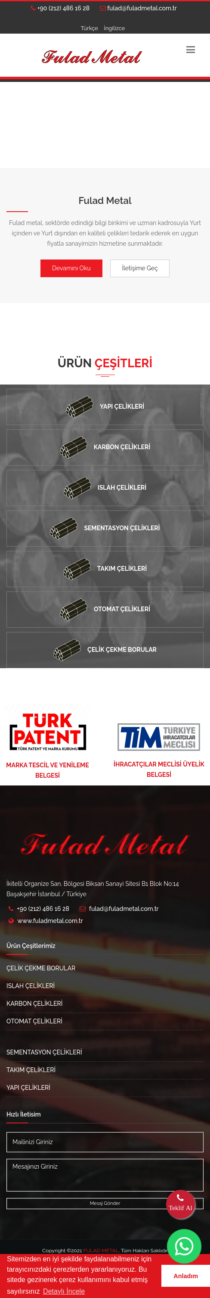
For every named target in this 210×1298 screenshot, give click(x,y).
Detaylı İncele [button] (64, 1291)
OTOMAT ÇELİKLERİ (34, 1021)
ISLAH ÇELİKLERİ (30, 985)
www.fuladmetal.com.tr (50, 920)
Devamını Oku (71, 268)
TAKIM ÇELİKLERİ (31, 1070)
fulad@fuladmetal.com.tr (138, 8)
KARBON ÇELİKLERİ (34, 1003)
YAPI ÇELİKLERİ (28, 1087)
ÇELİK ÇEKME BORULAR (40, 968)
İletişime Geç (140, 268)
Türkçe (89, 28)
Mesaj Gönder (105, 1203)
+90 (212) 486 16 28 (60, 8)
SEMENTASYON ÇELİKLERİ (44, 1052)
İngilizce (114, 28)
